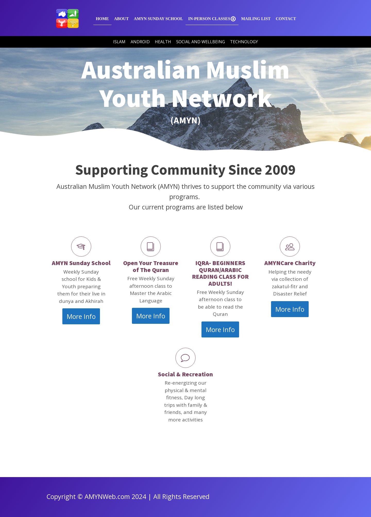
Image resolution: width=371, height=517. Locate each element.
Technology (244, 42)
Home (102, 18)
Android (140, 42)
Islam (119, 42)
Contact (286, 18)
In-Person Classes (212, 19)
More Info (81, 316)
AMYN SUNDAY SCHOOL (158, 18)
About (121, 18)
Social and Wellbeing (200, 42)
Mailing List (256, 18)
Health (163, 42)
